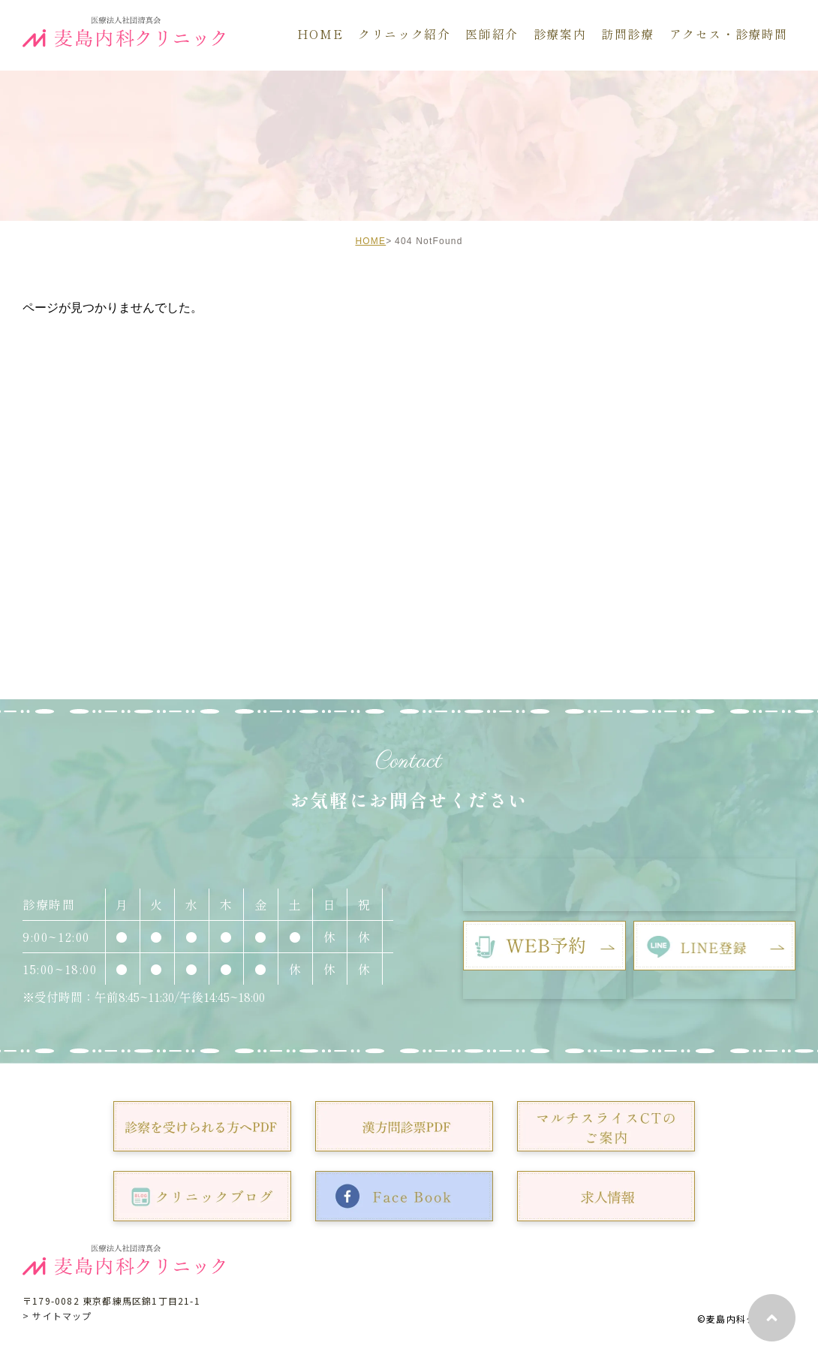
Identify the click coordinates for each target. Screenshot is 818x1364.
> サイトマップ (57, 1315)
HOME (370, 241)
